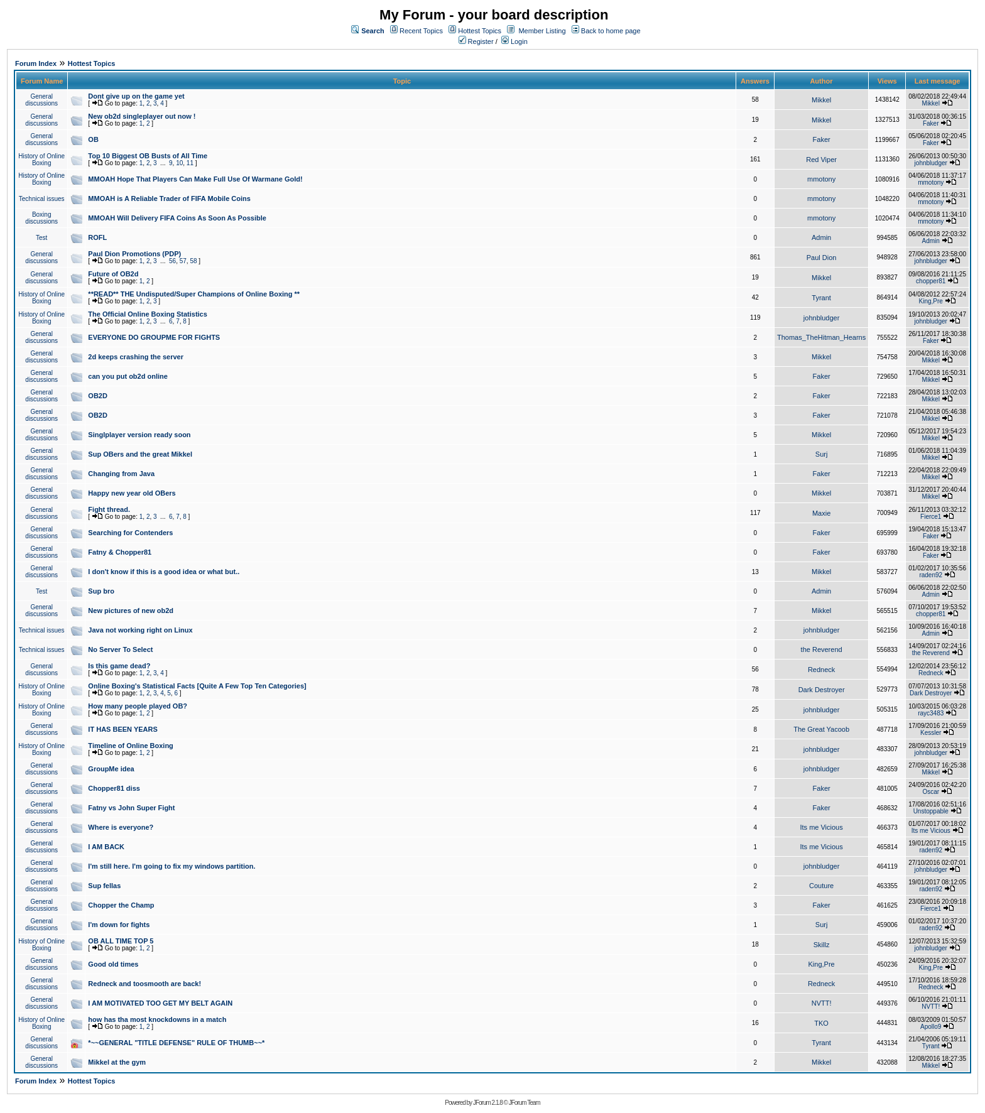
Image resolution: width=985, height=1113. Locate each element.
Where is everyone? (120, 827)
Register (476, 41)
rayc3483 (931, 713)
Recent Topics (421, 31)
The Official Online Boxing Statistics (147, 314)
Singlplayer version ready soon (139, 434)
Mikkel (821, 100)
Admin (821, 237)
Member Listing (541, 31)
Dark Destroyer (821, 689)
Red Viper (821, 159)
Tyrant (821, 297)
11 (190, 163)
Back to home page (611, 31)
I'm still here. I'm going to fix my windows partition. (171, 866)
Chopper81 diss (114, 788)
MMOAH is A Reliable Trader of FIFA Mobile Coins (169, 198)
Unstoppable (931, 811)
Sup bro (101, 591)
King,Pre (931, 301)
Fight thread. (109, 509)
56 (172, 261)
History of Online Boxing (41, 159)
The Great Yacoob (821, 729)
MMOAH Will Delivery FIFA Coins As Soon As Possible (177, 218)
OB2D (97, 395)
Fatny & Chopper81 (119, 552)
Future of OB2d (113, 274)
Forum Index (36, 63)
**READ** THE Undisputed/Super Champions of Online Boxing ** (194, 294)
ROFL (97, 237)
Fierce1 (930, 516)
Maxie (821, 513)
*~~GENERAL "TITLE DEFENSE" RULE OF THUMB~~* (176, 1042)
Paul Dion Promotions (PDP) (134, 254)
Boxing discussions (41, 218)
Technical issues (42, 198)
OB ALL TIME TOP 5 (120, 941)
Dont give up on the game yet (136, 96)
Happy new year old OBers (131, 493)
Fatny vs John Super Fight (131, 808)
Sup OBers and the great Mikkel (140, 454)
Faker (931, 123)
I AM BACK (106, 846)
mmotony (821, 179)
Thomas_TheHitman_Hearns (821, 337)
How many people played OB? (137, 706)
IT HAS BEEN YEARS (122, 729)
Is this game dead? (119, 666)
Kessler (930, 732)
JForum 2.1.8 (488, 1102)
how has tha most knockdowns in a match (157, 1019)
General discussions (41, 100)
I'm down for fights (119, 924)
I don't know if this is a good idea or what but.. (163, 571)
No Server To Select (120, 649)
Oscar (930, 791)
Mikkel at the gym (117, 1062)
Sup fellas (104, 885)
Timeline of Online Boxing (130, 745)
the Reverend (821, 649)
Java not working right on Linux (140, 630)
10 (179, 163)
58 (193, 261)
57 (183, 261)
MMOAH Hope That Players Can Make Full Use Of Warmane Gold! (195, 179)
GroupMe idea (111, 769)
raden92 (930, 575)
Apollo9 (930, 1026)
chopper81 (930, 281)
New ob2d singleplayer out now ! (141, 116)
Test (41, 237)
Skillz (822, 944)
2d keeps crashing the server (135, 357)
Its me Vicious (821, 827)
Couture (821, 885)
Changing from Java (121, 473)
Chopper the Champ (121, 905)
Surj (821, 454)
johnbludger (931, 163)
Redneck (821, 669)
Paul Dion (822, 257)
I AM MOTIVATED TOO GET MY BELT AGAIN (160, 1003)
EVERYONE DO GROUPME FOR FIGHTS (154, 337)
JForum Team (524, 1102)
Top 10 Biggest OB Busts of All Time (147, 156)
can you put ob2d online (128, 376)
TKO (821, 1023)
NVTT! (822, 1003)
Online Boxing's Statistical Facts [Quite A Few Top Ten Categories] (197, 686)
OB (93, 139)
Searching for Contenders (130, 532)
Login (514, 41)
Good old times (113, 964)
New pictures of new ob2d (130, 610)
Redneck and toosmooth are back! (144, 983)
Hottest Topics (479, 31)
